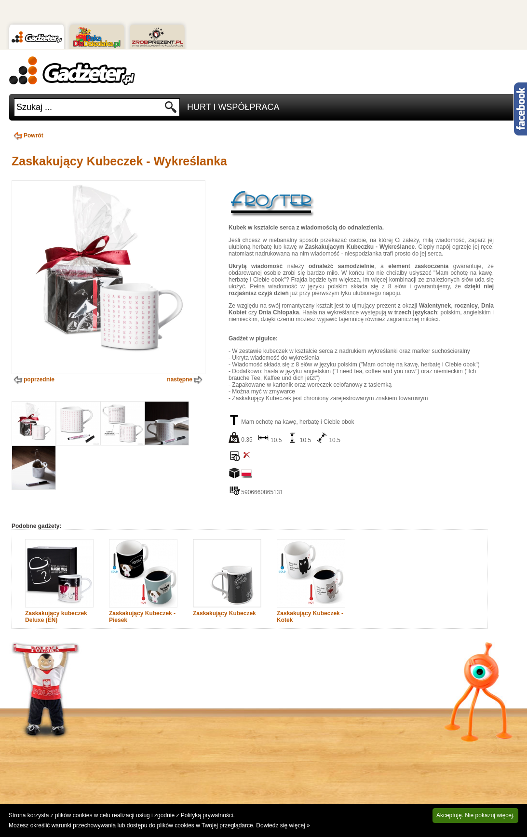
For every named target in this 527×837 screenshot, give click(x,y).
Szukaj (171, 109)
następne (185, 380)
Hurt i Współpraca (233, 107)
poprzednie (33, 380)
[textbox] (89, 107)
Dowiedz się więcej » (283, 825)
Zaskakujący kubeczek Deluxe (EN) (56, 616)
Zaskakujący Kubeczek (224, 613)
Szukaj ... (34, 107)
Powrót (27, 135)
